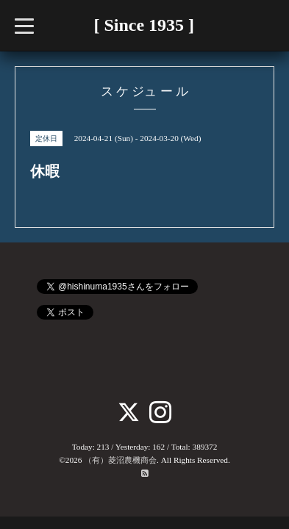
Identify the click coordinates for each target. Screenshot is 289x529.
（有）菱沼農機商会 (120, 460)
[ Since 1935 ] (143, 25)
